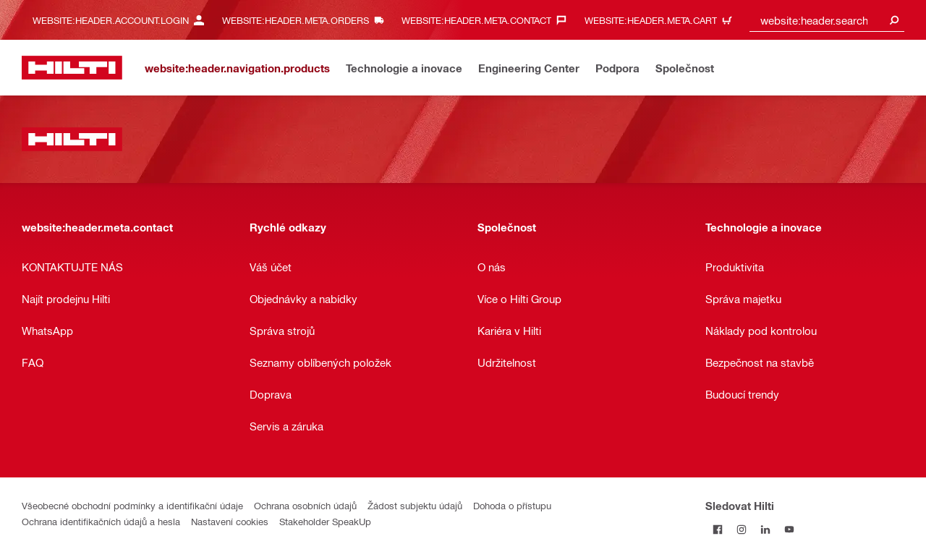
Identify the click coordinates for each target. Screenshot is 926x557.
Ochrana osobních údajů (305, 505)
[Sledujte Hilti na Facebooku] (717, 529)
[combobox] (826, 20)
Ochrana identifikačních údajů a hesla (101, 521)
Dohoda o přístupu (512, 505)
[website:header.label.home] (72, 68)
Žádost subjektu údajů (415, 505)
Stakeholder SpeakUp (325, 521)
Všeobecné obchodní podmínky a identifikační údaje (132, 505)
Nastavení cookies (229, 521)
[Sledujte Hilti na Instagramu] (741, 529)
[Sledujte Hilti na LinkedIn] (765, 529)
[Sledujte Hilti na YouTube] (789, 529)
